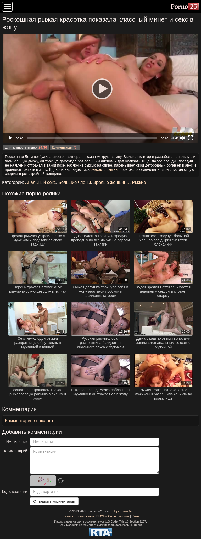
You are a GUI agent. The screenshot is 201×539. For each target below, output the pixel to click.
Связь (135, 516)
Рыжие (139, 182)
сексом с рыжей (104, 169)
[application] (100, 88)
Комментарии (62, 147)
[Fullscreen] (190, 137)
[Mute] (182, 137)
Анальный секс (40, 182)
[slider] (92, 138)
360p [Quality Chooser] (174, 137)
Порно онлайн (122, 511)
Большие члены (74, 182)
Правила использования (78, 516)
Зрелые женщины (111, 182)
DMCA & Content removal (112, 516)
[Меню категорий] (7, 7)
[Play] (100, 88)
